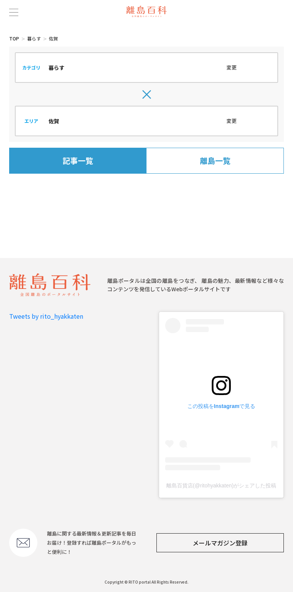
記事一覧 (78, 160)
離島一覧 (215, 160)
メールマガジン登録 (220, 542)
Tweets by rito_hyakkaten (46, 316)
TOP (14, 38)
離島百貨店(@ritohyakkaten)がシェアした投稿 (221, 485)
